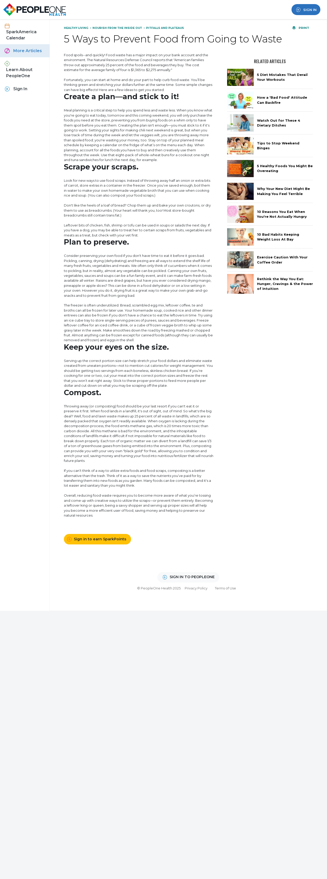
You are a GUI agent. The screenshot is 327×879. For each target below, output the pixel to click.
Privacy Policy (196, 588)
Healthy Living (76, 28)
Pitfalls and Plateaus (165, 28)
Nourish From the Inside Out (117, 28)
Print (300, 28)
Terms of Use (225, 588)
